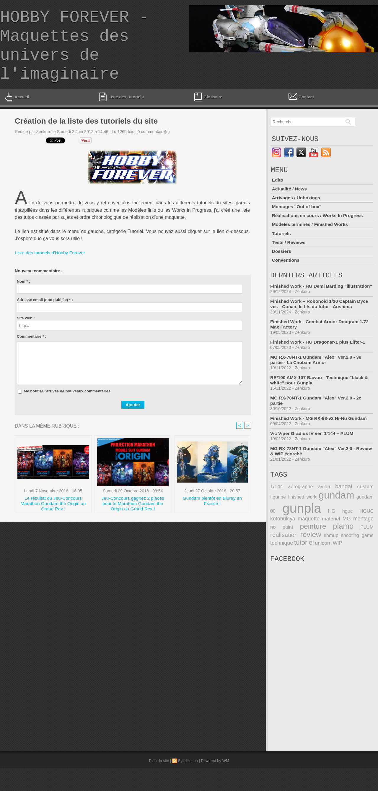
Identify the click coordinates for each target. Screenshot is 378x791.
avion (316, 509)
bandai (331, 509)
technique (363, 556)
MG (321, 540)
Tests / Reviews (289, 257)
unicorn (298, 564)
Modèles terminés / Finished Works (311, 240)
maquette (280, 540)
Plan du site (159, 783)
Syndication (188, 783)
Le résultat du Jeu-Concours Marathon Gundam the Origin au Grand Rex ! (53, 517)
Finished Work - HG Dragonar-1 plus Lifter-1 (319, 363)
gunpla (288, 531)
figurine (366, 509)
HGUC (340, 533)
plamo (312, 548)
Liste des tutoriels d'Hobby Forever (51, 266)
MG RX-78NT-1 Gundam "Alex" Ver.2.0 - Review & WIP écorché (314, 472)
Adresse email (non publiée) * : (45, 314)
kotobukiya (362, 533)
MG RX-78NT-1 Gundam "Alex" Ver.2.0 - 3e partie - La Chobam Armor (317, 381)
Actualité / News (290, 205)
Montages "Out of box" (297, 223)
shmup (302, 556)
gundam (324, 518)
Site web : (26, 332)
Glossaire (207, 111)
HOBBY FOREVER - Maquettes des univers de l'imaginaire (74, 53)
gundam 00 (360, 519)
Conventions (286, 274)
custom (349, 509)
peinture (283, 548)
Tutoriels (281, 248)
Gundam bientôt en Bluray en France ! (212, 515)
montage (339, 540)
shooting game (330, 556)
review (280, 556)
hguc (325, 533)
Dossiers (282, 265)
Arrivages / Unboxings (297, 214)
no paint (364, 540)
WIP (311, 564)
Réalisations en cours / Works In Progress (319, 231)
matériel (304, 540)
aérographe (296, 509)
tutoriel (279, 563)
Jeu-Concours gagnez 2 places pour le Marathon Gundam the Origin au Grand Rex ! (132, 517)
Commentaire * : (31, 350)
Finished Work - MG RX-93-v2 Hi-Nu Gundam (320, 439)
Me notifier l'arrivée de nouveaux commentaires (67, 405)
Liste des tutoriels (121, 111)
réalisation (360, 548)
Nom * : (23, 295)
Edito (278, 197)
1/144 (276, 509)
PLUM (334, 548)
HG (313, 533)
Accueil (16, 111)
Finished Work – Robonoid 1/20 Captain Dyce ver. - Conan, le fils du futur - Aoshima (321, 325)
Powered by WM (215, 783)
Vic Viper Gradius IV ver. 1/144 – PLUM (313, 454)
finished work (285, 519)
